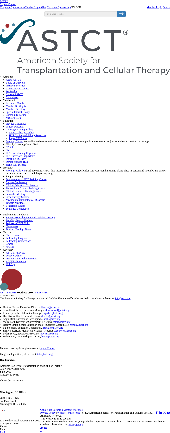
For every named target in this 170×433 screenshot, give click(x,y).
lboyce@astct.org (49, 333)
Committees (12, 97)
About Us (8, 76)
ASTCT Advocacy (15, 252)
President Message (15, 85)
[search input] (80, 14)
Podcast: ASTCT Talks (18, 223)
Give (43, 7)
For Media (11, 91)
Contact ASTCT (14, 94)
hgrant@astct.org (50, 336)
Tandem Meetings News (18, 229)
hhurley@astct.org (50, 307)
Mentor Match (13, 117)
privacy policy (75, 424)
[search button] (121, 14)
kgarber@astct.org (53, 313)
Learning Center (14, 141)
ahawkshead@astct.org (57, 310)
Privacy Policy (48, 412)
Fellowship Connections (18, 241)
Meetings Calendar (15, 170)
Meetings (8, 167)
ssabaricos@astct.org (65, 330)
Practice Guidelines (16, 123)
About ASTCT (13, 79)
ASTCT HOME (8, 292)
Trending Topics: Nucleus (19, 220)
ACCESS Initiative (16, 261)
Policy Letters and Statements (21, 258)
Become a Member (16, 103)
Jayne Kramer (47, 348)
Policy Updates (14, 255)
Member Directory (15, 109)
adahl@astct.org (52, 319)
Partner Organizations (17, 88)
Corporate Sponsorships (12, 7)
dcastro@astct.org (50, 316)
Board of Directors (15, 82)
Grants (9, 243)
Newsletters (12, 226)
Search (166, 7)
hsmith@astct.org (79, 324)
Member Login (154, 7)
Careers (7, 232)
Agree (43, 427)
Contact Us (46, 409)
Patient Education (15, 126)
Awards (10, 246)
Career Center (13, 235)
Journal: (30, 217)
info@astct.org (123, 298)
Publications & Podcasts (15, 214)
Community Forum (16, 115)
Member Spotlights (16, 106)
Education (8, 120)
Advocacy (8, 249)
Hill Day (10, 264)
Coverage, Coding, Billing (19, 129)
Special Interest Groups (18, 112)
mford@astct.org (61, 321)
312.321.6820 (14, 426)
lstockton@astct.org (53, 327)
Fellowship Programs (17, 238)
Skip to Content (8, 4)
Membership (9, 100)
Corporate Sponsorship (59, 7)
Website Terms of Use (68, 412)
